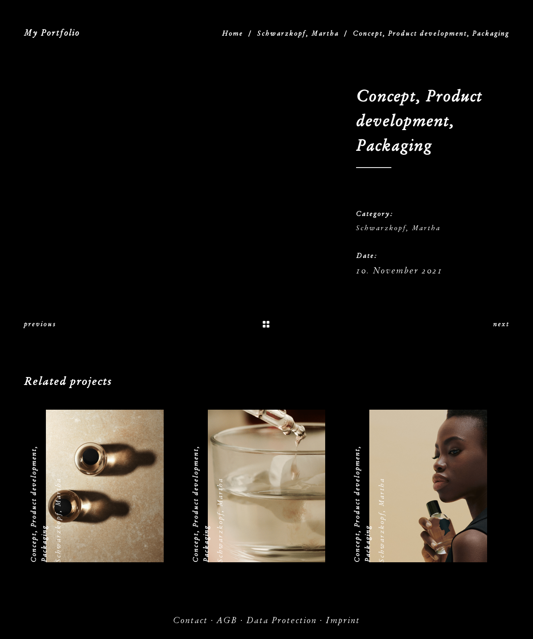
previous (40, 324)
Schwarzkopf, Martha (298, 33)
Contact (190, 620)
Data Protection (281, 620)
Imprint (343, 620)
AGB (227, 620)
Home (232, 33)
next (501, 324)
